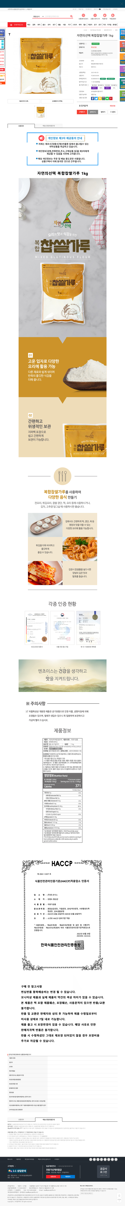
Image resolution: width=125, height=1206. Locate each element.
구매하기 (82, 112)
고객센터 (115, 9)
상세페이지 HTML (57, 101)
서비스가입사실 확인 (86, 1193)
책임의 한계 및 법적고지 (44, 1159)
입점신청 (53, 1176)
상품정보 (21, 126)
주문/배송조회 (106, 9)
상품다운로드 (111, 78)
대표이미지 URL (23, 101)
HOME (85, 30)
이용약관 (18, 1159)
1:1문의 (112, 112)
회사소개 (10, 1159)
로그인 (74, 9)
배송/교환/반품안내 (49, 126)
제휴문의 (67, 1176)
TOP (119, 1196)
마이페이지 (88, 9)
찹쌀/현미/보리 (108, 30)
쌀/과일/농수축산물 (95, 30)
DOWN (119, 1199)
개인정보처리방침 (29, 1159)
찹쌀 (116, 30)
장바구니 (97, 9)
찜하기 (103, 112)
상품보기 (103, 78)
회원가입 (81, 9)
